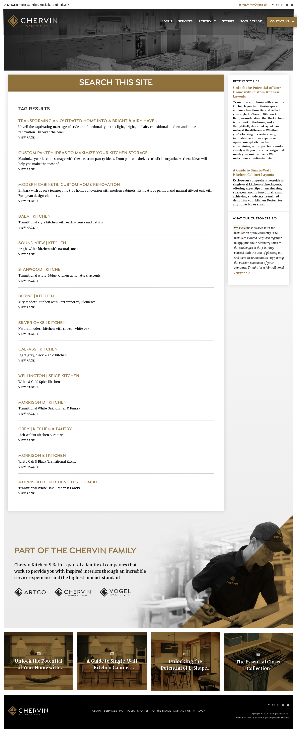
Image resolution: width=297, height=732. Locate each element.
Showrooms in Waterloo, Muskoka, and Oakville (37, 4)
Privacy (199, 710)
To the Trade (250, 22)
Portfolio (206, 22)
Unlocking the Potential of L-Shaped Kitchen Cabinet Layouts (185, 664)
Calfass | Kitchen (38, 349)
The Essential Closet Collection (258, 664)
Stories (227, 22)
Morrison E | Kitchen (42, 456)
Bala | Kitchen (34, 216)
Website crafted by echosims (250, 717)
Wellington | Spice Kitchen (48, 376)
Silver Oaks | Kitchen (42, 323)
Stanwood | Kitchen (40, 270)
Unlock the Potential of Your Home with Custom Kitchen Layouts (257, 92)
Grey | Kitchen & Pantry (45, 429)
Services (185, 22)
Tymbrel (285, 717)
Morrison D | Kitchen (42, 402)
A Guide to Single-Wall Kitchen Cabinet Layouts (253, 172)
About (166, 22)
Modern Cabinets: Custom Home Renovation (69, 185)
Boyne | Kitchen (36, 296)
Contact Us (278, 22)
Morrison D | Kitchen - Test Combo (58, 482)
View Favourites (253, 4)
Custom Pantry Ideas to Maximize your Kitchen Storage (83, 153)
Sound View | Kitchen (42, 243)
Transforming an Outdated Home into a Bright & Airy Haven (88, 121)
